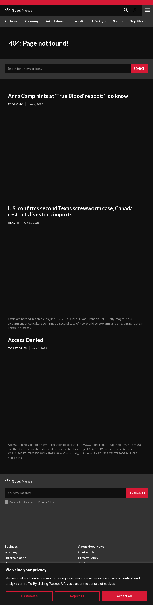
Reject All (77, 596)
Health (13, 222)
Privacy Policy (46, 501)
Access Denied (25, 340)
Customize (29, 596)
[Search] (139, 68)
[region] (76, 584)
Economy (15, 104)
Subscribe (137, 492)
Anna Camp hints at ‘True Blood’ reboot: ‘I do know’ (68, 96)
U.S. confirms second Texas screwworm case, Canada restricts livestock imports (70, 211)
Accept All (124, 596)
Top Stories (17, 348)
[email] (65, 493)
